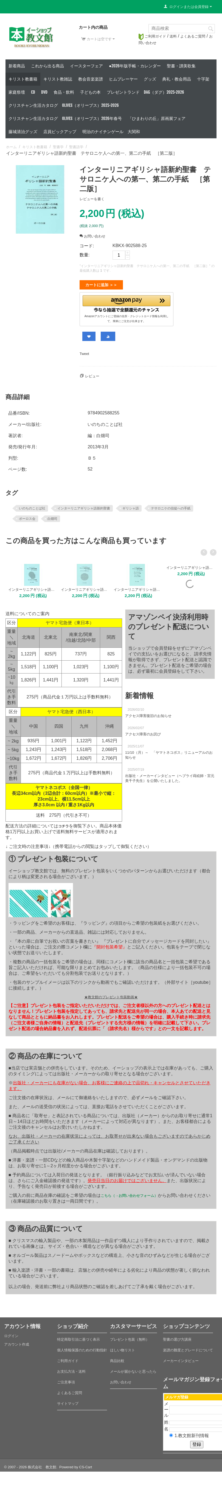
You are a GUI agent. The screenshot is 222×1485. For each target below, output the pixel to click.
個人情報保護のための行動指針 (82, 1348)
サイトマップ (67, 1401)
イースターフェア (86, 65)
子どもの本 (90, 92)
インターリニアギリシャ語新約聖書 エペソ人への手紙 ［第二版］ (84, 587)
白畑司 (52, 516)
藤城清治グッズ (23, 131)
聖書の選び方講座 (177, 1337)
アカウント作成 (16, 1342)
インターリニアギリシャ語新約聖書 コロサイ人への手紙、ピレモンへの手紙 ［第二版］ (137, 587)
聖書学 (58, 147)
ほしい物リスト (122, 1348)
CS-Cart (85, 1465)
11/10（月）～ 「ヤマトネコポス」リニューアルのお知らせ (169, 752)
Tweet (84, 351)
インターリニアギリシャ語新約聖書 (83, 506)
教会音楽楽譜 (90, 79)
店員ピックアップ (59, 131)
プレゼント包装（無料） (129, 1337)
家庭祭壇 (17, 92)
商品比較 (117, 1359)
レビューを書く (92, 199)
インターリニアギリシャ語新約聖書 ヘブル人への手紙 (190, 565)
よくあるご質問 (192, 36)
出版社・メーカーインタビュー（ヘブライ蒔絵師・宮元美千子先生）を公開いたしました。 (169, 776)
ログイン (11, 1334)
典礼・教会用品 (176, 79)
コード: (87, 245)
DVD (44, 92)
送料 (173, 36)
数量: (84, 255)
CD (33, 92)
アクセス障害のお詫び (143, 732)
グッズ (150, 79)
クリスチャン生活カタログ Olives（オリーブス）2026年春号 (65, 118)
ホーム (11, 147)
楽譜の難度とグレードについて (188, 1348)
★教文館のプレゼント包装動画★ (111, 995)
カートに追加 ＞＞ (101, 285)
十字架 (203, 79)
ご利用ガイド (152, 36)
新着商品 (17, 65)
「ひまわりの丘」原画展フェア (157, 118)
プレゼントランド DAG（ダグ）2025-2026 (145, 92)
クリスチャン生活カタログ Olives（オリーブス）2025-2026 (64, 105)
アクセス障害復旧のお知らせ (148, 714)
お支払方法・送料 (71, 1369)
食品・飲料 (64, 92)
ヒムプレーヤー (123, 79)
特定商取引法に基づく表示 (78, 1337)
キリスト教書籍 (23, 79)
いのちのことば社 (32, 506)
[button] (126, 302)
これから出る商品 (47, 65)
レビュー (92, 374)
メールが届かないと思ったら (133, 1369)
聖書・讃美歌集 (181, 65)
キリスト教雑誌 (57, 79)
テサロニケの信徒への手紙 (170, 506)
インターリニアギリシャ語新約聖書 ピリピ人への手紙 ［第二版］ (32, 587)
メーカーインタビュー (181, 1359)
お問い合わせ (92, 236)
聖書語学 (76, 147)
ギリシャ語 (130, 506)
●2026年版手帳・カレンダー (135, 65)
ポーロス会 (27, 516)
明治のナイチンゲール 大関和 (111, 131)
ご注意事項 (66, 1380)
